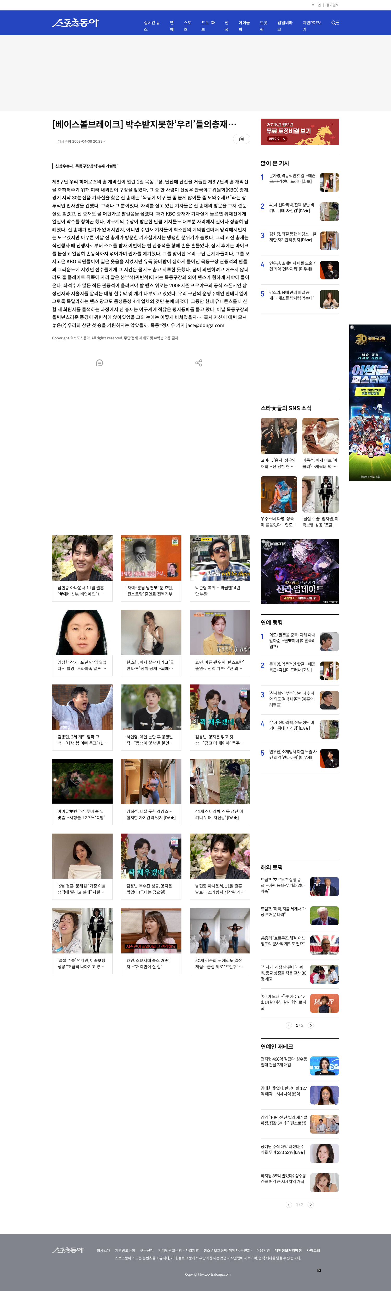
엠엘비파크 (284, 26)
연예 (172, 26)
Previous (289, 1025)
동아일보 (332, 5)
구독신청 (147, 1250)
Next (311, 1025)
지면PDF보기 (312, 26)
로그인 (316, 5)
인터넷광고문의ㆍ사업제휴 (178, 1250)
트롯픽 (263, 26)
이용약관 (263, 1250)
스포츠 (187, 26)
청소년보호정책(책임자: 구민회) (228, 1250)
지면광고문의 (125, 1250)
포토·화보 (208, 26)
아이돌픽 (244, 26)
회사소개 (103, 1250)
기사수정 (83, 142)
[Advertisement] (195, 73)
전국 (227, 26)
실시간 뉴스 (152, 26)
